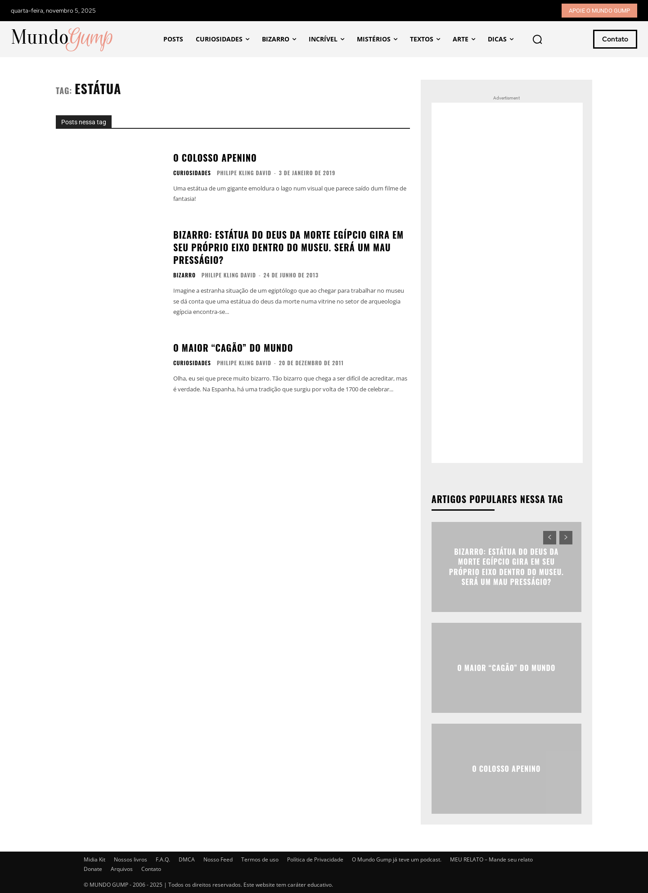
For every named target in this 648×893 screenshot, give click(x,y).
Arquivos (122, 869)
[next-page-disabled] (565, 537)
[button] (537, 39)
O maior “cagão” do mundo (233, 347)
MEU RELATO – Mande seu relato (491, 859)
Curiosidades (192, 173)
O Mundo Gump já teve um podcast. (396, 859)
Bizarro (184, 275)
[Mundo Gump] (62, 39)
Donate (93, 869)
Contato (151, 869)
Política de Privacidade (315, 859)
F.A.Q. (163, 859)
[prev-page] (549, 537)
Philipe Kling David (244, 173)
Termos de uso (260, 859)
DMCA (187, 859)
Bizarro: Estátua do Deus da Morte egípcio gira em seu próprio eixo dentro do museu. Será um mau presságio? (288, 247)
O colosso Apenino (215, 157)
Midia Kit (94, 859)
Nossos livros (130, 859)
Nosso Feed (218, 859)
